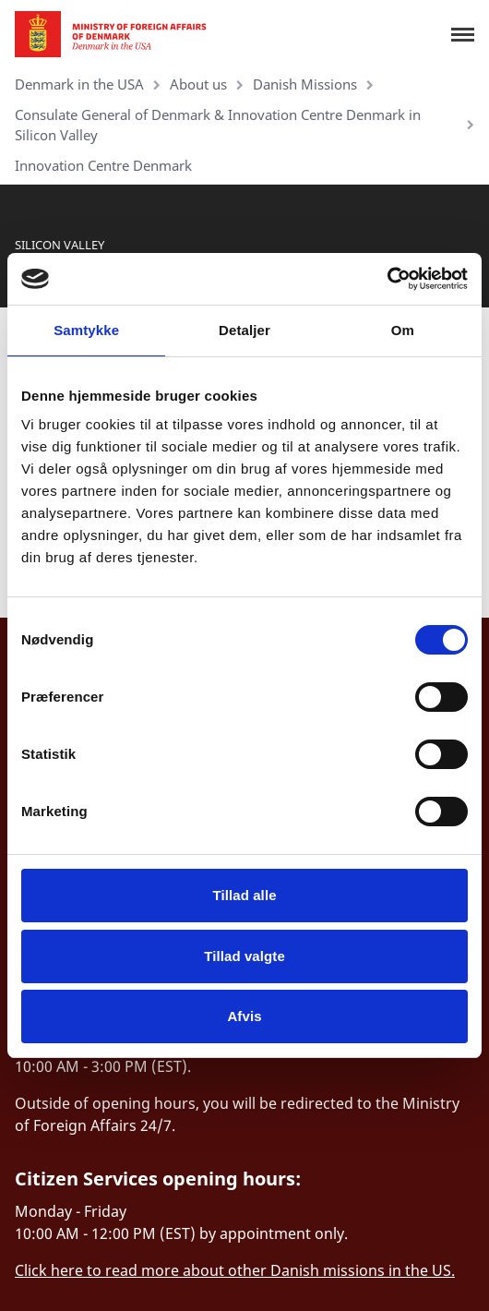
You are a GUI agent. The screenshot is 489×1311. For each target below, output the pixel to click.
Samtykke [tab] (86, 330)
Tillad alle (244, 895)
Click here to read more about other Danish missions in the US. (235, 1270)
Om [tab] (402, 330)
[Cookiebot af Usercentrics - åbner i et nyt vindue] (387, 279)
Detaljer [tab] (244, 330)
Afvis (244, 1016)
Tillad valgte (244, 956)
